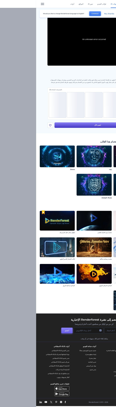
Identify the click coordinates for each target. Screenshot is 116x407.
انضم (31, 330)
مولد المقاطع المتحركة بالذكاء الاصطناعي (21, 354)
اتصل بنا (104, 354)
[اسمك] (79, 330)
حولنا (104, 350)
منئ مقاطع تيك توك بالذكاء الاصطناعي (22, 373)
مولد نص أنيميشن (55, 366)
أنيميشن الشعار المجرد (105, 232)
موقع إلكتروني (82, 375)
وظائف (104, 358)
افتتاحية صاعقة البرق (33, 286)
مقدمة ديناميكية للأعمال (105, 286)
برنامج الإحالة (102, 366)
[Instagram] (25, 402)
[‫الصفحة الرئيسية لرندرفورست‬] (110, 4)
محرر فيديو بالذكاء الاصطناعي (24, 358)
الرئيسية (102, 10)
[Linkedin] (4, 402)
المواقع (45, 4)
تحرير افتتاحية (56, 362)
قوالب (94, 10)
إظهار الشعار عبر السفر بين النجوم (102, 312)
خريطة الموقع (102, 377)
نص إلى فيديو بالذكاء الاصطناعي (24, 362)
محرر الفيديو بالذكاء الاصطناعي (24, 350)
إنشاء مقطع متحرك (54, 354)
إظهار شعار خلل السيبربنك (31, 232)
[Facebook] (29, 402)
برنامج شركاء (102, 381)
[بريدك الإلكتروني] (52, 330)
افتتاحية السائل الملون (69, 286)
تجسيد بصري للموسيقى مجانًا (51, 350)
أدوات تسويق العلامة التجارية (78, 350)
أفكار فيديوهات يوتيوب (27, 377)
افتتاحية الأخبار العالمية (106, 259)
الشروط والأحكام (101, 373)
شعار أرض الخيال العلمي (68, 232)
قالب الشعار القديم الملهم (31, 259)
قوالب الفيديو (65, 4)
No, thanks (73, 14)
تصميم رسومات (81, 371)
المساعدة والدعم (101, 362)
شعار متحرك (56, 358)
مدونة (84, 354)
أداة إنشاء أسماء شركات (26, 370)
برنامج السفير (102, 385)
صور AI (54, 4)
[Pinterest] (20, 402)
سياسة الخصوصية (101, 370)
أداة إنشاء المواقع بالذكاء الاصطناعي (23, 366)
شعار (84, 368)
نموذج (84, 379)
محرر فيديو (57, 370)
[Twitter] (15, 402)
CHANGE (58, 14)
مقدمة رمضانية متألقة (70, 259)
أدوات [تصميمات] (36, 4)
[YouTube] (9, 402)
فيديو (84, 364)
